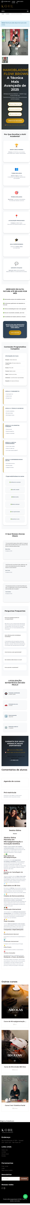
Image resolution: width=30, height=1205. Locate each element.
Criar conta (20, 1)
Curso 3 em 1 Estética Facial (15, 1105)
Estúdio (4, 1156)
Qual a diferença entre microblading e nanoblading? (13, 636)
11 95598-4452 (6, 1)
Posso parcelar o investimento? (11, 667)
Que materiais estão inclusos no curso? (13, 659)
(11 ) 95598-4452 (14, 760)
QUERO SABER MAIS (15, 332)
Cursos (7, 13)
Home (3, 13)
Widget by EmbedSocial (7, 1121)
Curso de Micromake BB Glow (15, 1067)
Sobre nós (5, 1150)
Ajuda (13, 1)
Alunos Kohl (5, 1154)
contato (4, 1152)
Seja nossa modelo (7, 1170)
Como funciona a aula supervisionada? (13, 652)
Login (3, 1168)
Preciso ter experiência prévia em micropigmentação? (12, 618)
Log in (13, 2)
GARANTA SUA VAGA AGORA (15, 120)
